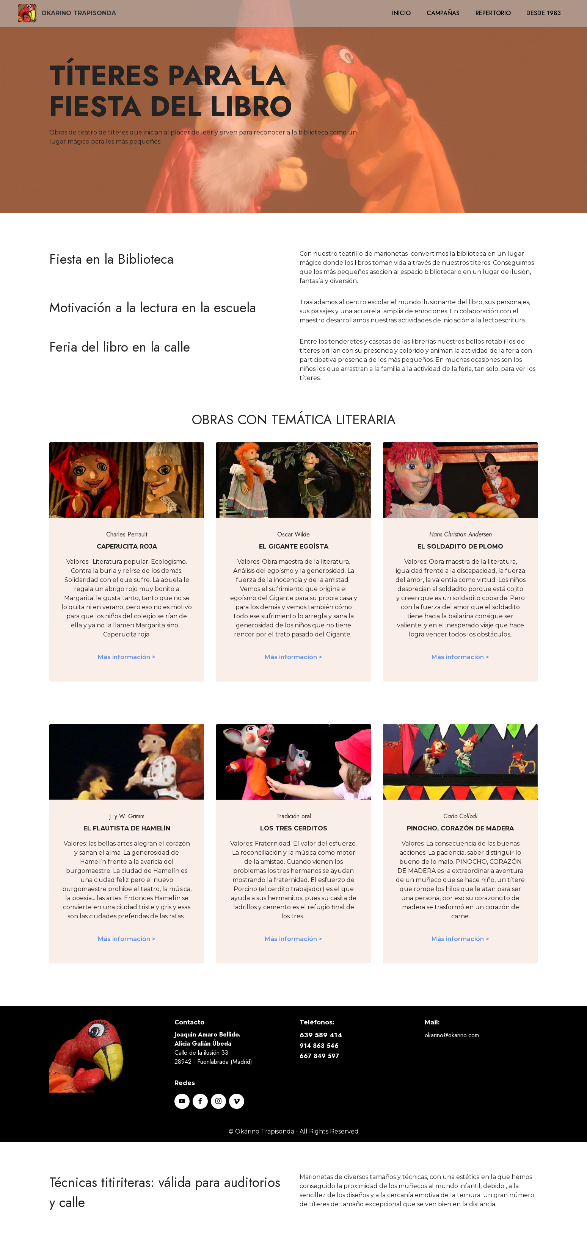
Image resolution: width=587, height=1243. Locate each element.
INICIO (401, 13)
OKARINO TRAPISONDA (78, 13)
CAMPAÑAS (443, 13)
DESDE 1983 (543, 13)
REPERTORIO (493, 13)
